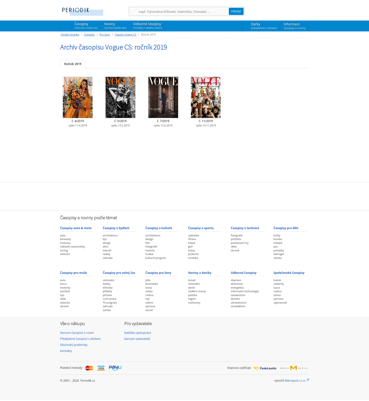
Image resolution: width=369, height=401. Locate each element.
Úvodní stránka (70, 34)
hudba (149, 254)
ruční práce (109, 298)
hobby (106, 283)
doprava (236, 280)
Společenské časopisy (289, 273)
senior (277, 295)
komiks (278, 239)
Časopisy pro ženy (158, 273)
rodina (149, 295)
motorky (65, 243)
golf (190, 246)
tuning (64, 250)
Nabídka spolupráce (137, 333)
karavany (65, 239)
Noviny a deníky (199, 273)
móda (148, 291)
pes (276, 246)
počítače (236, 239)
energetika (237, 287)
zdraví (149, 310)
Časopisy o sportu (201, 228)
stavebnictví (238, 295)
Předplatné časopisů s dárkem (80, 339)
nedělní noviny (197, 291)
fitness (192, 239)
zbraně (235, 250)
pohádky (279, 250)
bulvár (192, 280)
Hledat (236, 11)
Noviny (115, 26)
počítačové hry (239, 243)
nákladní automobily (72, 246)
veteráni (65, 254)
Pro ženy (105, 34)
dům (105, 246)
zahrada (108, 258)
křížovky (108, 287)
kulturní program (155, 258)
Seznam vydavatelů (137, 339)
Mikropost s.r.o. (295, 381)
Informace (294, 26)
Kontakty (66, 351)
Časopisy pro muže (73, 273)
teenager (279, 254)
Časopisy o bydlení (116, 228)
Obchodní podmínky (74, 345)
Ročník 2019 (72, 64)
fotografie (151, 246)
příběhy (107, 291)
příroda (107, 295)
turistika (193, 258)
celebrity (279, 283)
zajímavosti (280, 302)
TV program (110, 302)
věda (234, 246)
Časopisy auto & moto (76, 228)
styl (62, 295)
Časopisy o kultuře (158, 228)
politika (192, 295)
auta (62, 235)
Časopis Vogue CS (125, 34)
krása (148, 287)
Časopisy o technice (245, 228)
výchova (150, 306)
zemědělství (238, 306)
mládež (278, 243)
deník (191, 287)
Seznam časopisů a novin (77, 333)
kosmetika (151, 283)
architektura (110, 235)
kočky (277, 235)
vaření (149, 302)
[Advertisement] (184, 196)
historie (150, 250)
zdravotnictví (238, 302)
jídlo (148, 280)
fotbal (191, 243)
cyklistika (193, 235)
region (192, 298)
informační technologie (245, 291)
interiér (107, 250)
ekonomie (237, 283)
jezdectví (193, 254)
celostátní (194, 283)
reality (106, 254)
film (147, 243)
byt (105, 239)
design (107, 243)
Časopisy (85, 26)
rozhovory (194, 302)
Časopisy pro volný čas (119, 273)
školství (235, 298)
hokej (191, 250)
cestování (108, 280)
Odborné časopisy (147, 26)
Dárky (264, 26)
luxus (63, 283)
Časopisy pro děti (286, 228)
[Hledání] (184, 11)
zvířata (278, 258)
